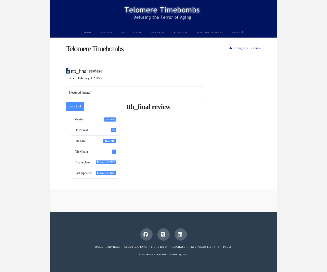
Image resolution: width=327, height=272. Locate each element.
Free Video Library (204, 246)
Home (99, 246)
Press (227, 246)
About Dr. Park (135, 246)
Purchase (178, 246)
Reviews (113, 246)
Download (75, 106)
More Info (159, 246)
